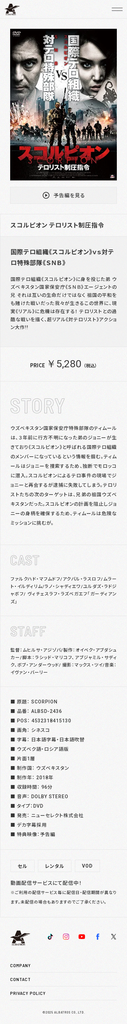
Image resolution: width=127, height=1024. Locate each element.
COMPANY (20, 965)
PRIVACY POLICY (28, 993)
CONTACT (20, 979)
